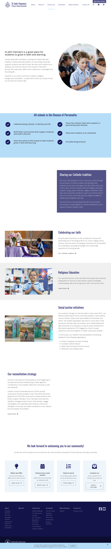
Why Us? (41, 5)
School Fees (49, 518)
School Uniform (36, 527)
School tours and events (42, 474)
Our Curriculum (36, 518)
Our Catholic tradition (66, 254)
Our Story (7, 515)
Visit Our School (50, 511)
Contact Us (85, 5)
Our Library (35, 524)
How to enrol (68, 473)
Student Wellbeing (37, 511)
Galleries (62, 511)
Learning (34, 516)
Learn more (62, 289)
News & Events (74, 5)
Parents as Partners (37, 529)
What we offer (16, 473)
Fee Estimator (50, 520)
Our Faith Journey (37, 513)
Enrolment (61, 5)
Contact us (94, 473)
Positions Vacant (78, 511)
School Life (51, 5)
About (33, 5)
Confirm (73, 546)
